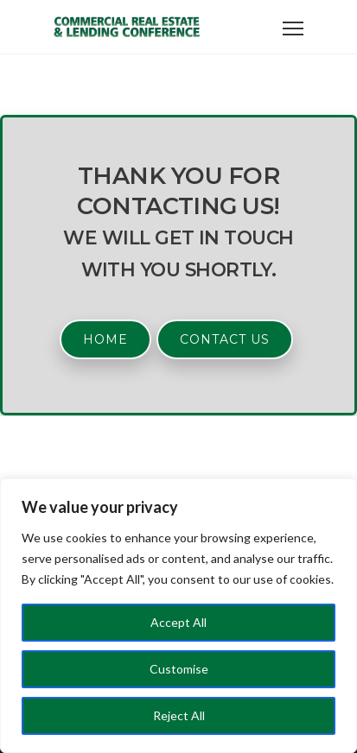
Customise (179, 668)
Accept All (178, 622)
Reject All (179, 715)
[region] (178, 615)
